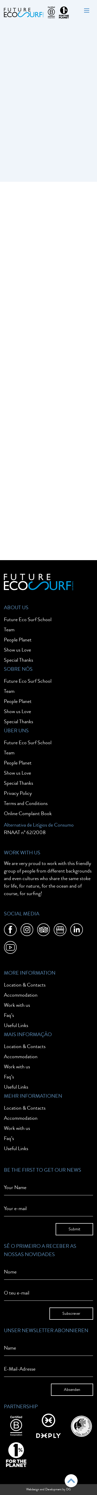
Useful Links (16, 1025)
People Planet (18, 639)
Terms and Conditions (26, 803)
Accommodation (21, 995)
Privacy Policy (18, 793)
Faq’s (9, 1015)
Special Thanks (18, 660)
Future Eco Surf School (27, 619)
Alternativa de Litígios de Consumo (39, 825)
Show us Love (17, 650)
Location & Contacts (25, 985)
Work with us (17, 1005)
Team (9, 629)
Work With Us (22, 852)
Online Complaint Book (28, 813)
